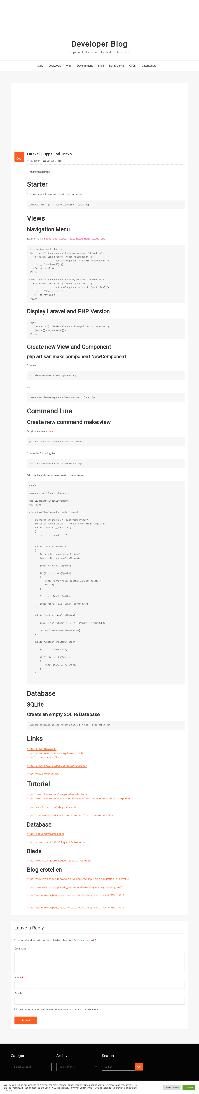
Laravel (51, 160)
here (50, 431)
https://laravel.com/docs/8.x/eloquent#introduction (57, 842)
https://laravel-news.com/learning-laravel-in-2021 (56, 753)
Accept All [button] (188, 1087)
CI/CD (132, 65)
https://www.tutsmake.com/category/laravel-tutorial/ (57, 794)
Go (139, 1066)
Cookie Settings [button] (171, 1087)
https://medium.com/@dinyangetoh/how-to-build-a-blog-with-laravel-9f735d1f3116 (75, 895)
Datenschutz (148, 65)
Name (18, 977)
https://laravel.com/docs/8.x (43, 757)
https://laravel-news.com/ (41, 748)
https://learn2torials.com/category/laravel (51, 807)
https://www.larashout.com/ (43, 774)
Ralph (35, 160)
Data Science (116, 65)
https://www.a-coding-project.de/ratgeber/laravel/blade (59, 860)
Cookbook (55, 65)
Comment (20, 948)
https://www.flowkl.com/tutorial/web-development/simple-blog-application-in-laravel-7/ (78, 879)
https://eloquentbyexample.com (45, 834)
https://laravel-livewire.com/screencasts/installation (57, 765)
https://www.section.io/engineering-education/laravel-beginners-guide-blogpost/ (74, 887)
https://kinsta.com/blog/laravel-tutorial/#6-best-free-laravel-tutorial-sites (70, 815)
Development (85, 65)
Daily (40, 65)
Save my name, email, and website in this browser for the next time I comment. (58, 1009)
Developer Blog (99, 44)
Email (18, 993)
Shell (101, 65)
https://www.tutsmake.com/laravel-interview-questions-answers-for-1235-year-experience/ (80, 798)
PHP (59, 160)
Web (68, 65)
